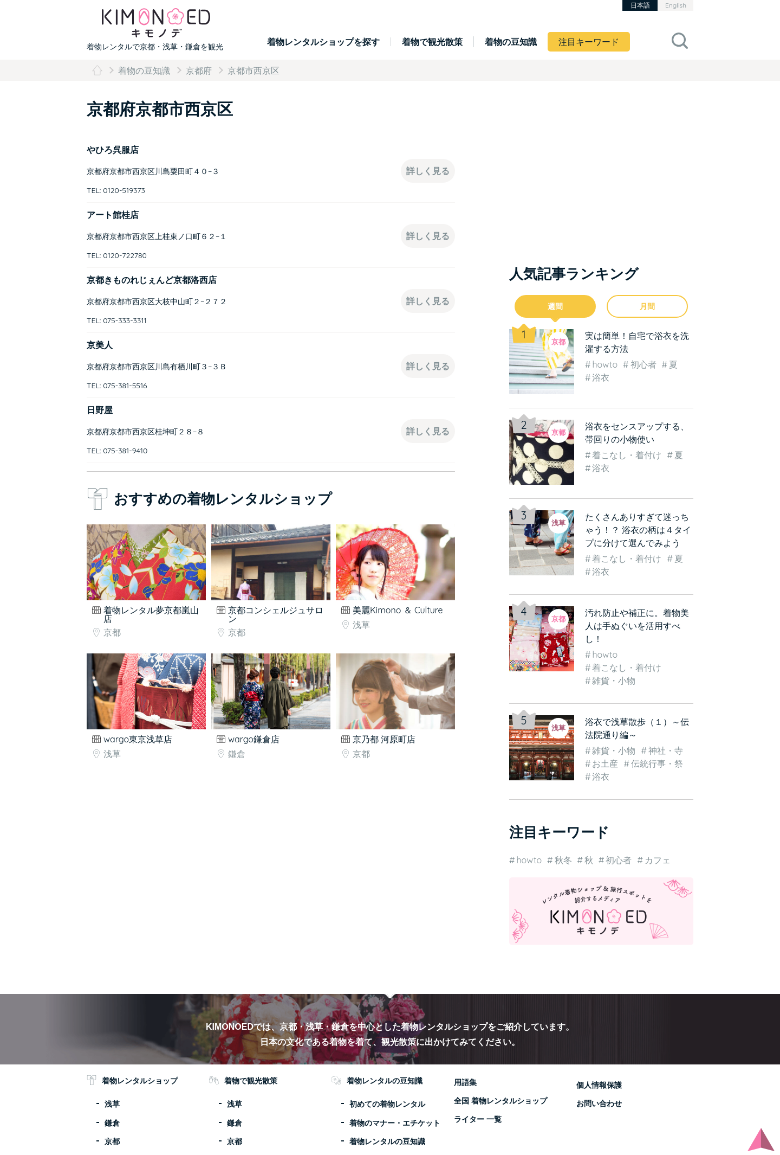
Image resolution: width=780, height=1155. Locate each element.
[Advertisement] (177, 812)
